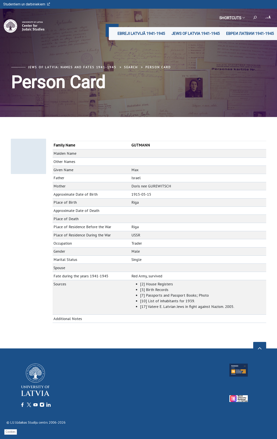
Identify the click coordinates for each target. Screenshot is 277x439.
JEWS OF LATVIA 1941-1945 (195, 33)
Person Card (158, 67)
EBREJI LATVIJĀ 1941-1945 (141, 33)
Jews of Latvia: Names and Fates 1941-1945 (72, 67)
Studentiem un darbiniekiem (26, 4)
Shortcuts (232, 18)
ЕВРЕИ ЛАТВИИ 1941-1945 (250, 33)
